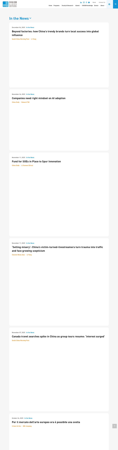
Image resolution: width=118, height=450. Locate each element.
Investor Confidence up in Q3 (28, 233)
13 (52, 331)
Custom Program (59, 429)
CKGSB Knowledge (87, 5)
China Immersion (59, 426)
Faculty (35, 399)
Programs (56, 5)
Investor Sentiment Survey (90, 411)
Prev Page (10, 331)
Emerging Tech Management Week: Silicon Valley (68, 408)
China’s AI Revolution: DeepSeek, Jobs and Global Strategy (46, 259)
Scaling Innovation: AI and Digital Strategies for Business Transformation (67, 404)
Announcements (37, 414)
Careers (35, 408)
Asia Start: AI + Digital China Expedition (65, 418)
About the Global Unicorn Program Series (66, 412)
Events (96, 5)
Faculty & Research (67, 5)
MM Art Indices (87, 414)
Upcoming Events (87, 399)
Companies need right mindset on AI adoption (38, 57)
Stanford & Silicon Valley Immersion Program (67, 410)
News (94, 2)
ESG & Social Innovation (39, 405)
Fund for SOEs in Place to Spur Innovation (36, 83)
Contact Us (102, 2)
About (102, 5)
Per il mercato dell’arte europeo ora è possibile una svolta (46, 158)
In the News (30, 27)
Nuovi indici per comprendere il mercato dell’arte (41, 182)
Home (50, 5)
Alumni (77, 5)
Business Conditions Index (90, 405)
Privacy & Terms (32, 447)
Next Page (14, 331)
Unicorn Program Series (61, 401)
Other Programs (58, 416)
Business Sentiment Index (90, 408)
